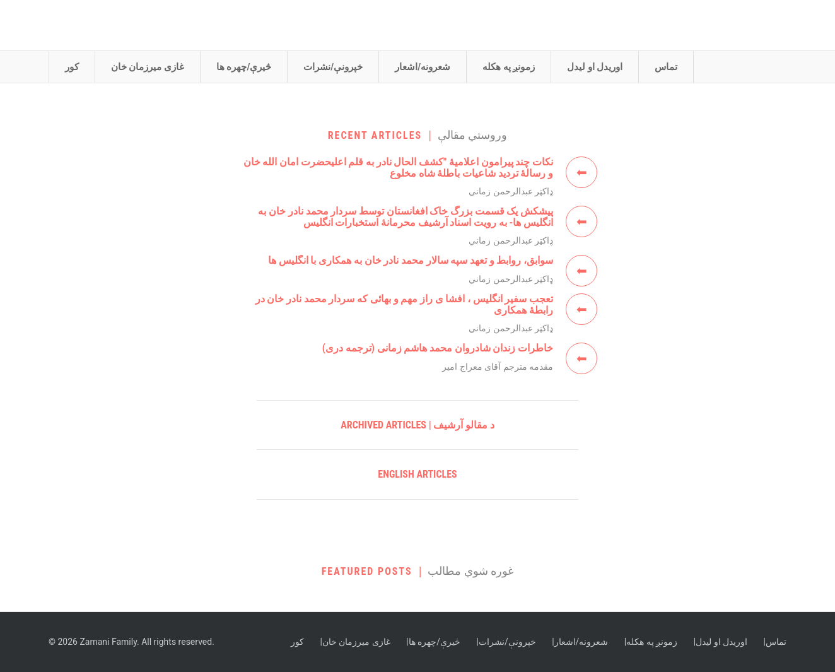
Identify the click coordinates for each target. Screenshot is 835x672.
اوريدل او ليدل (594, 67)
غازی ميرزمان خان (147, 67)
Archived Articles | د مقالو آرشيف (417, 425)
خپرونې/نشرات (333, 67)
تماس (666, 67)
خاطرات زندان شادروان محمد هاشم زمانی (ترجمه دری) (437, 348)
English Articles (417, 474)
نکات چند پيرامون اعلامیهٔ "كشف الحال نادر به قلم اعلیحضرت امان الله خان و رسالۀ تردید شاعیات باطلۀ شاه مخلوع (398, 167)
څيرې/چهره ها (243, 67)
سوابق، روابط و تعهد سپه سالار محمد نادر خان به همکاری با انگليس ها (410, 260)
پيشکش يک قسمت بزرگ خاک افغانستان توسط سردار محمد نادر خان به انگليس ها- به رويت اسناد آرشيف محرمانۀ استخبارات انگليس (405, 216)
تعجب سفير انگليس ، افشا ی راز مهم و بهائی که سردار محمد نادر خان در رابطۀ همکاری (404, 304)
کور (72, 67)
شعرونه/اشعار (422, 67)
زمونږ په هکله (508, 67)
